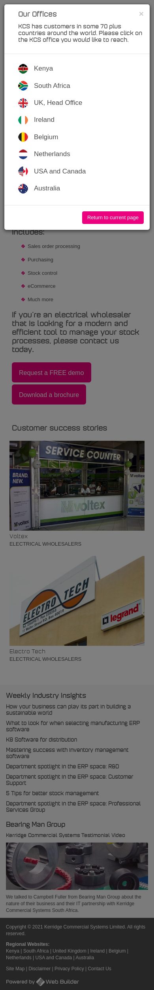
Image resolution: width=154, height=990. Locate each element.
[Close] (141, 13)
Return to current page (113, 217)
